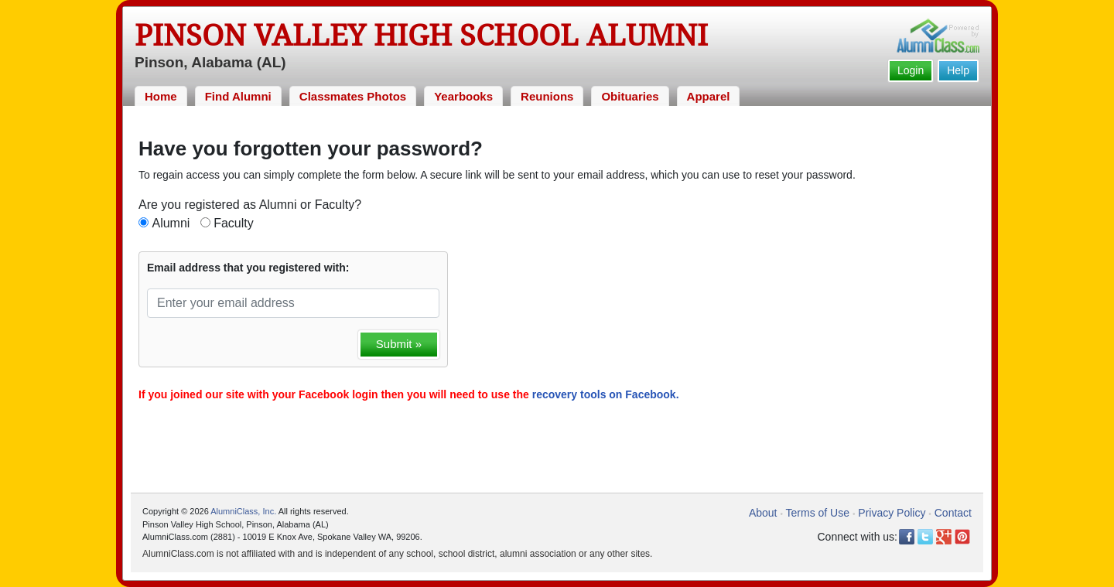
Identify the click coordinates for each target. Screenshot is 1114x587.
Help (958, 70)
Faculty (234, 223)
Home (161, 96)
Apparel (708, 96)
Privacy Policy (891, 513)
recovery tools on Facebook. (605, 394)
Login (910, 70)
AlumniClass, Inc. (243, 511)
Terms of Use (817, 513)
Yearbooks (463, 96)
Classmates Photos (352, 96)
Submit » (399, 343)
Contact (953, 513)
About (763, 513)
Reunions (547, 96)
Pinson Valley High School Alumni (421, 36)
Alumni (171, 223)
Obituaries (629, 96)
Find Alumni (238, 96)
